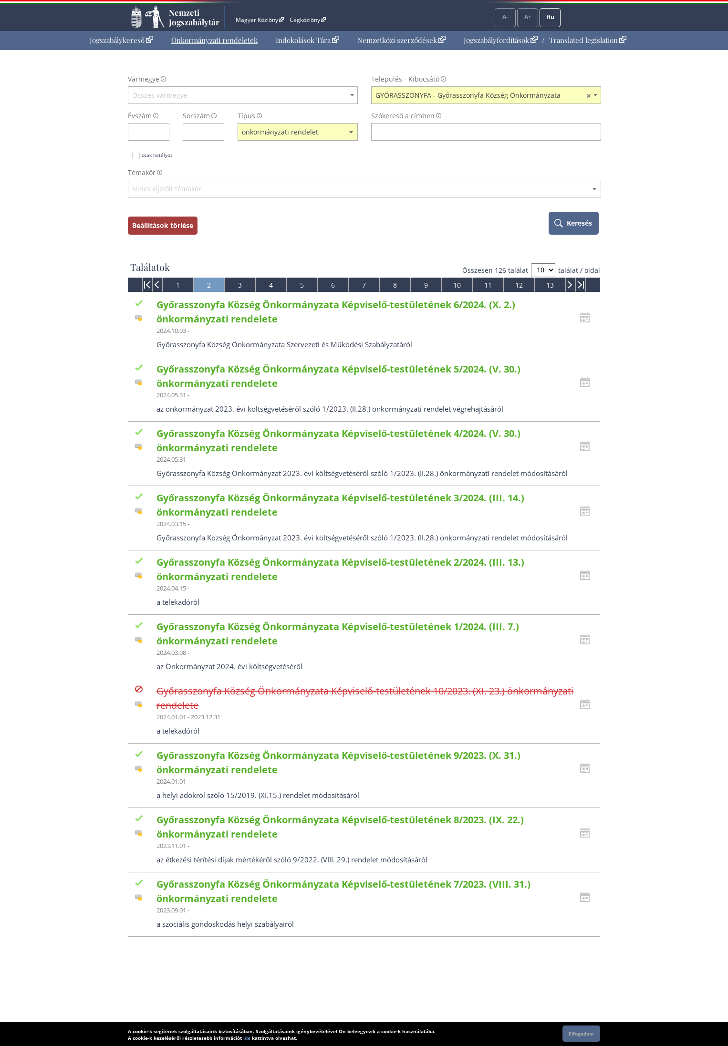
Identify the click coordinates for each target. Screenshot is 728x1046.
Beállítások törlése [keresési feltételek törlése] (162, 225)
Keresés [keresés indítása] (579, 223)
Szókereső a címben (403, 115)
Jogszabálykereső (121, 40)
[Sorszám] (197, 132)
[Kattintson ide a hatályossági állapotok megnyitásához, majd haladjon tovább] (587, 317)
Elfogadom (581, 1033)
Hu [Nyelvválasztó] (550, 17)
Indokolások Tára (307, 40)
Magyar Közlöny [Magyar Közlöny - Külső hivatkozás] (260, 20)
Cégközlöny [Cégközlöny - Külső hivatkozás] (308, 20)
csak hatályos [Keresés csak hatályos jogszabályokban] (157, 155)
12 (519, 285)
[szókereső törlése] (594, 132)
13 (550, 285)
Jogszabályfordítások (501, 40)
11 (488, 285)
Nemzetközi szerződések (401, 40)
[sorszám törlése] (217, 132)
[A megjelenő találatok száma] (543, 270)
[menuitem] (121, 40)
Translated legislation (587, 40)
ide (246, 1038)
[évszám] (142, 132)
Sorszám (196, 115)
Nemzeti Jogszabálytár (194, 17)
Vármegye (143, 78)
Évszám (140, 115)
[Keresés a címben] (480, 132)
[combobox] (242, 95)
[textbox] (242, 95)
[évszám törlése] (162, 132)
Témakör (142, 172)
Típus (246, 115)
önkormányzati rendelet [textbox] (280, 131)
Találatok (150, 267)
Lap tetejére (663, 1002)
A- (505, 17)
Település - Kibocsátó (405, 78)
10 (457, 285)
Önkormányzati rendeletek (214, 40)
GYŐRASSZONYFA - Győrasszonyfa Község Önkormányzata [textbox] (483, 95)
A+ (527, 17)
